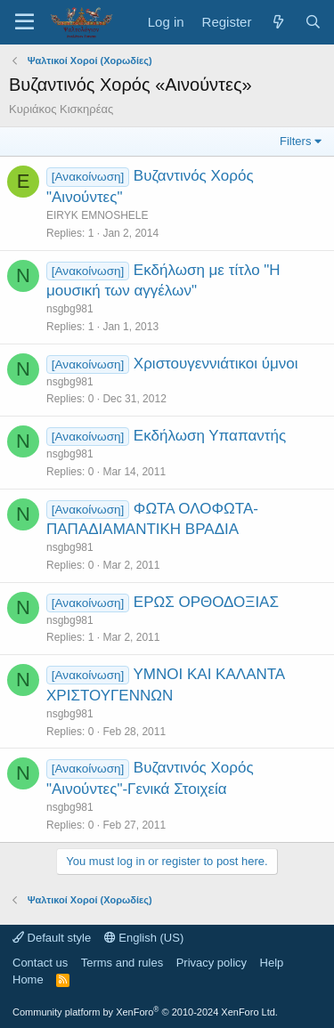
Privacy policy (211, 962)
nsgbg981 (70, 309)
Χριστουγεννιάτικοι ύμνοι (216, 363)
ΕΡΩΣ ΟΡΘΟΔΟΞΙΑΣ (206, 602)
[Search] (313, 21)
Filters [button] (295, 141)
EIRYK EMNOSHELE (97, 215)
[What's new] (277, 21)
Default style (51, 937)
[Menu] (24, 22)
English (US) (144, 937)
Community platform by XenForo (145, 1012)
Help (272, 962)
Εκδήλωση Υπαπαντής (210, 435)
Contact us (40, 962)
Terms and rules (122, 962)
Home (28, 979)
